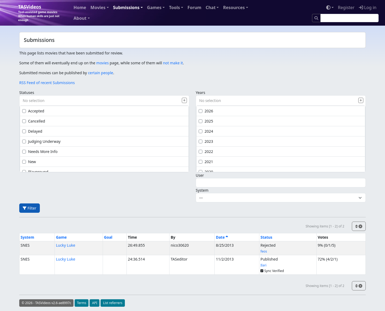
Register (346, 7)
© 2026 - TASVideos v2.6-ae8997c (46, 303)
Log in (367, 7)
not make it (173, 62)
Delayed (32, 131)
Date (222, 237)
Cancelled (33, 121)
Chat (210, 7)
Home (80, 7)
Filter (29, 208)
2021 (206, 161)
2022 (206, 151)
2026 (206, 110)
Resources (234, 7)
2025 (206, 121)
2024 (206, 131)
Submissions (126, 7)
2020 (206, 171)
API (94, 303)
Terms (81, 303)
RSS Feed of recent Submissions (47, 82)
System (202, 190)
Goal (108, 237)
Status (266, 237)
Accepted (33, 110)
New (29, 161)
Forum (194, 7)
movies (102, 62)
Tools (174, 7)
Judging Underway (41, 141)
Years (200, 92)
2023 (206, 141)
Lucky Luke (65, 245)
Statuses (26, 92)
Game (61, 237)
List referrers (112, 303)
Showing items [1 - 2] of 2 (325, 226)
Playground (35, 171)
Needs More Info (39, 151)
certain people (100, 72)
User (200, 175)
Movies (97, 7)
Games (154, 7)
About (80, 18)
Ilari (263, 265)
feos (263, 251)
